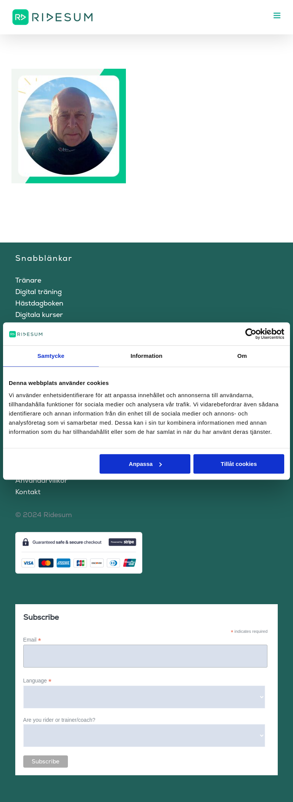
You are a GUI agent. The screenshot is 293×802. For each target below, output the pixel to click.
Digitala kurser (39, 314)
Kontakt (27, 491)
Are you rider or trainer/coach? (59, 720)
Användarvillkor (41, 480)
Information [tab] (146, 355)
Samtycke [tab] (50, 355)
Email (32, 640)
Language (37, 680)
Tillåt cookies (239, 464)
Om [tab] (242, 355)
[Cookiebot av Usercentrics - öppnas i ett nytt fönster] (250, 334)
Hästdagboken (39, 303)
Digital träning (38, 291)
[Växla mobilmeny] (278, 15)
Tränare (28, 280)
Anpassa (145, 464)
